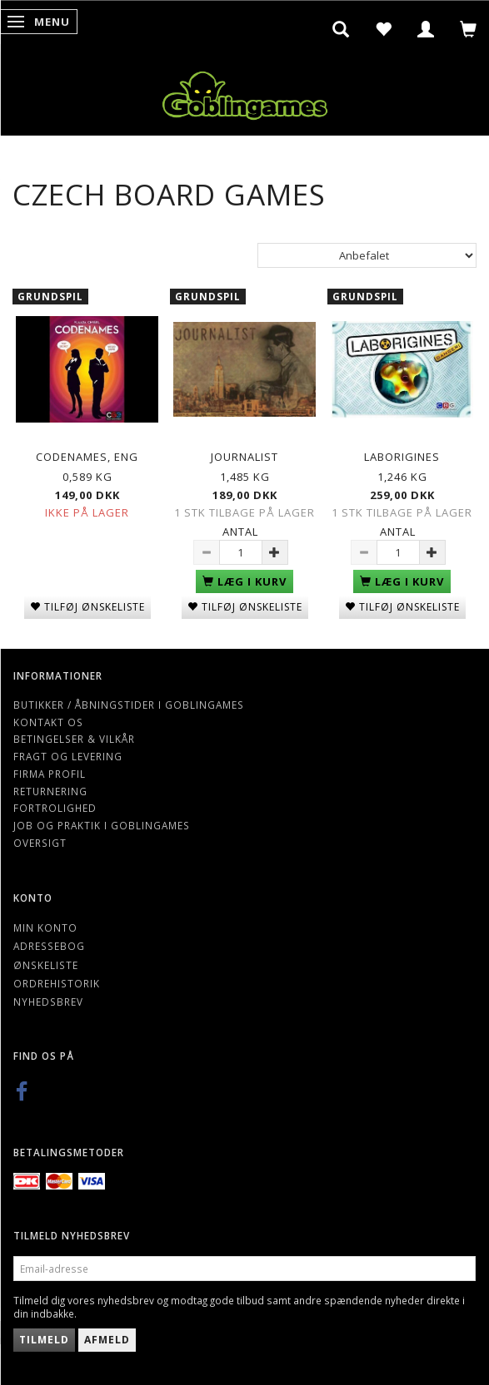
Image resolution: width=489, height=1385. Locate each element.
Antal (240, 531)
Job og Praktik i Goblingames (101, 825)
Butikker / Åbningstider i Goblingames (128, 704)
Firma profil (49, 773)
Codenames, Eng (87, 456)
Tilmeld (44, 1340)
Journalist (244, 456)
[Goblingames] (245, 91)
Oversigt (40, 842)
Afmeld (107, 1340)
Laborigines (402, 456)
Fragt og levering (67, 756)
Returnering (50, 791)
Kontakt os (48, 722)
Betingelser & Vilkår (74, 738)
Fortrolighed (55, 807)
